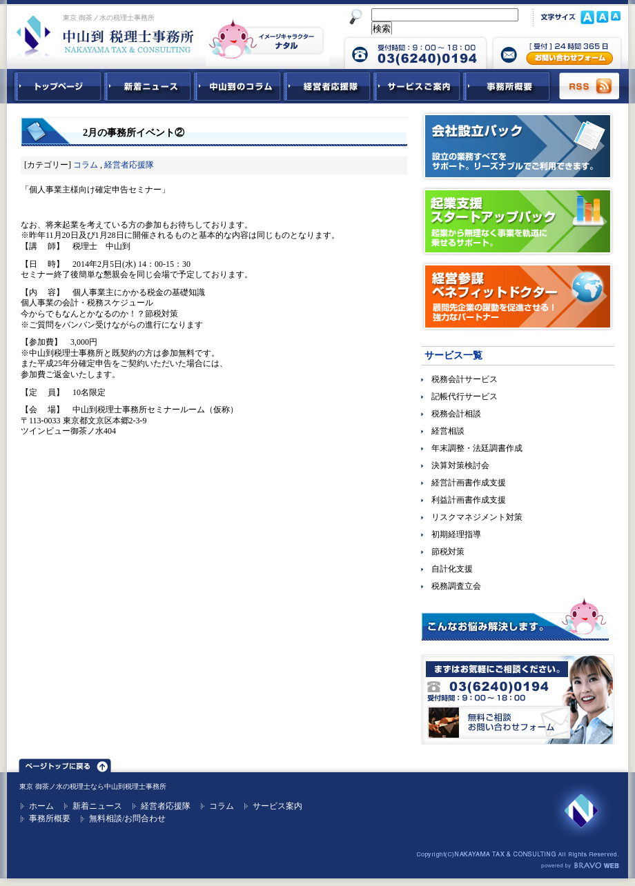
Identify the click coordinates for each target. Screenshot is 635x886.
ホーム (41, 806)
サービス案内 (277, 806)
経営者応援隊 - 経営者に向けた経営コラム (327, 86)
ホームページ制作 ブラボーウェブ (579, 866)
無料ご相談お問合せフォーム (517, 699)
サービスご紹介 (417, 86)
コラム (85, 165)
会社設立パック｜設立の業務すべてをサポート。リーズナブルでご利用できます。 (517, 146)
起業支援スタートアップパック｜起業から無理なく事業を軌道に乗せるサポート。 (517, 221)
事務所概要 (506, 86)
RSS (590, 86)
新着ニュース (148, 86)
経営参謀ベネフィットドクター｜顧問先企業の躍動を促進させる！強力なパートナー (517, 296)
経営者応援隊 (129, 165)
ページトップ (65, 763)
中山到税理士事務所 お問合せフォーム (557, 51)
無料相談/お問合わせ (127, 818)
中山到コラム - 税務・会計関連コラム (237, 86)
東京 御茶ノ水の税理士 (54, 786)
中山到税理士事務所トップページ (55, 86)
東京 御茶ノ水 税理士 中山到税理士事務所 (105, 35)
